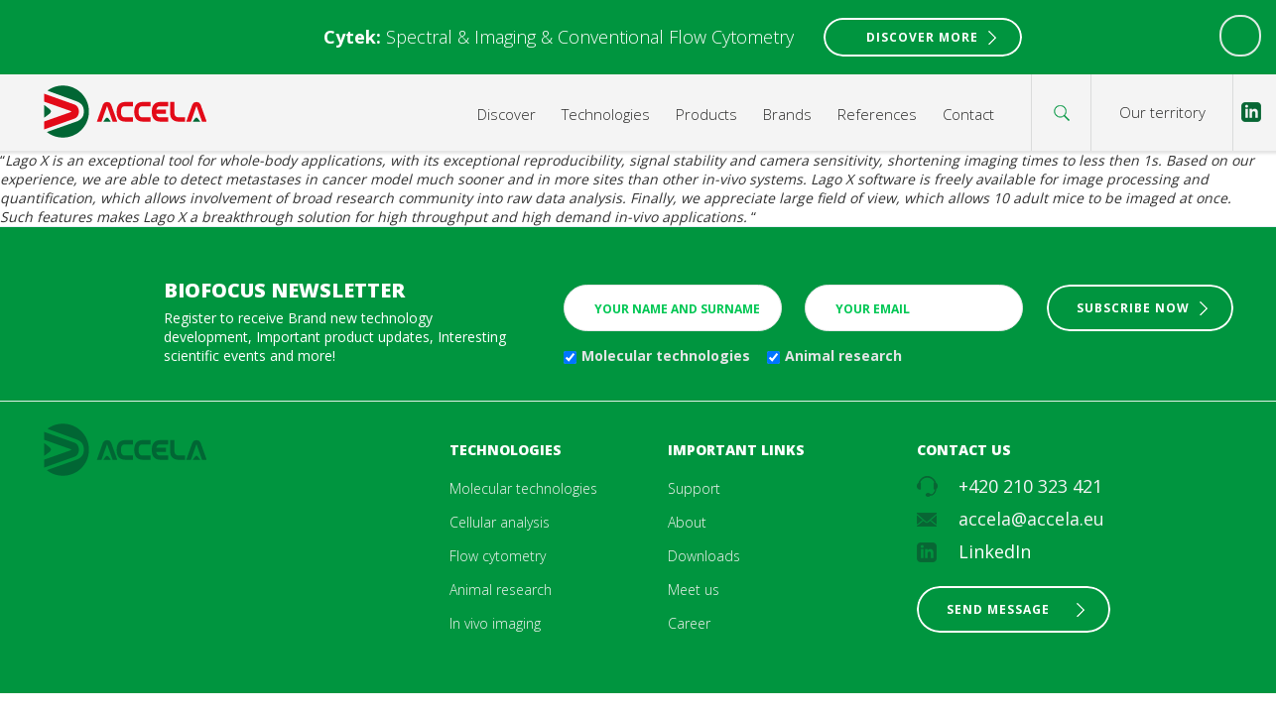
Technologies (606, 114)
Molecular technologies (665, 355)
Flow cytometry (497, 555)
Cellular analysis (499, 522)
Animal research (843, 355)
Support (694, 488)
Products (706, 114)
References (877, 114)
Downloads (704, 555)
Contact (968, 114)
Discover (506, 114)
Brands (787, 114)
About (687, 522)
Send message (998, 609)
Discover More (922, 37)
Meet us (693, 589)
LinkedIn (994, 551)
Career (689, 623)
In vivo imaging (495, 623)
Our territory (1162, 112)
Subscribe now (1133, 307)
